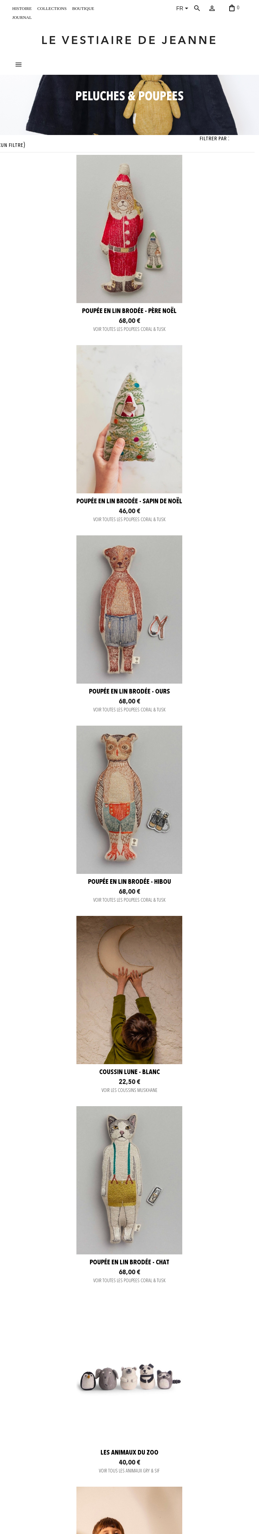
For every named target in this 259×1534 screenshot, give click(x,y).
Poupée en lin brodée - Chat (189, 749)
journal (22, 17)
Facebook (116, 1428)
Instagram (116, 1420)
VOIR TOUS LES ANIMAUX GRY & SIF (70, 957)
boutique (83, 8)
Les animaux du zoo (70, 939)
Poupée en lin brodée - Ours (69, 559)
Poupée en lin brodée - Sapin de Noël (189, 368)
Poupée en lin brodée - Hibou (189, 559)
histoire (22, 8)
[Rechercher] (203, 8)
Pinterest (115, 1436)
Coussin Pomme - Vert (70, 1327)
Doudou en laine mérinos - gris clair (189, 1133)
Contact (68, 1414)
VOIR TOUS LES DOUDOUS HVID (189, 1154)
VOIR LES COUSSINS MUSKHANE (70, 767)
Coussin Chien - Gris (189, 1327)
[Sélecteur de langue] (183, 9)
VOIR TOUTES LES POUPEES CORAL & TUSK (70, 386)
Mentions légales (76, 1455)
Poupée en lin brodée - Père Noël (70, 368)
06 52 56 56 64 (224, 1518)
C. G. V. (67, 1447)
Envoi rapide (72, 1430)
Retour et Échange (77, 1439)
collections (52, 8)
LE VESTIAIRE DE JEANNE (129, 41)
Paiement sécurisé (77, 1422)
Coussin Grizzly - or (189, 939)
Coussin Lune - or (70, 1129)
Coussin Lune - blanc (70, 749)
